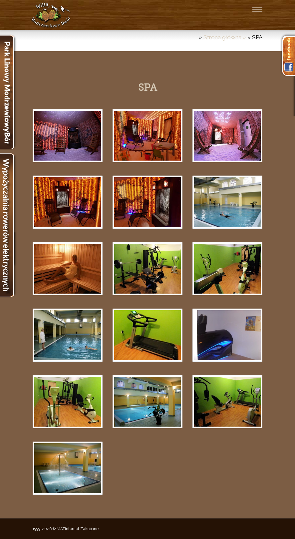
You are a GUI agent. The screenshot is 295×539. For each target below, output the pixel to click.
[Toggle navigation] (257, 9)
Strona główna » (225, 37)
